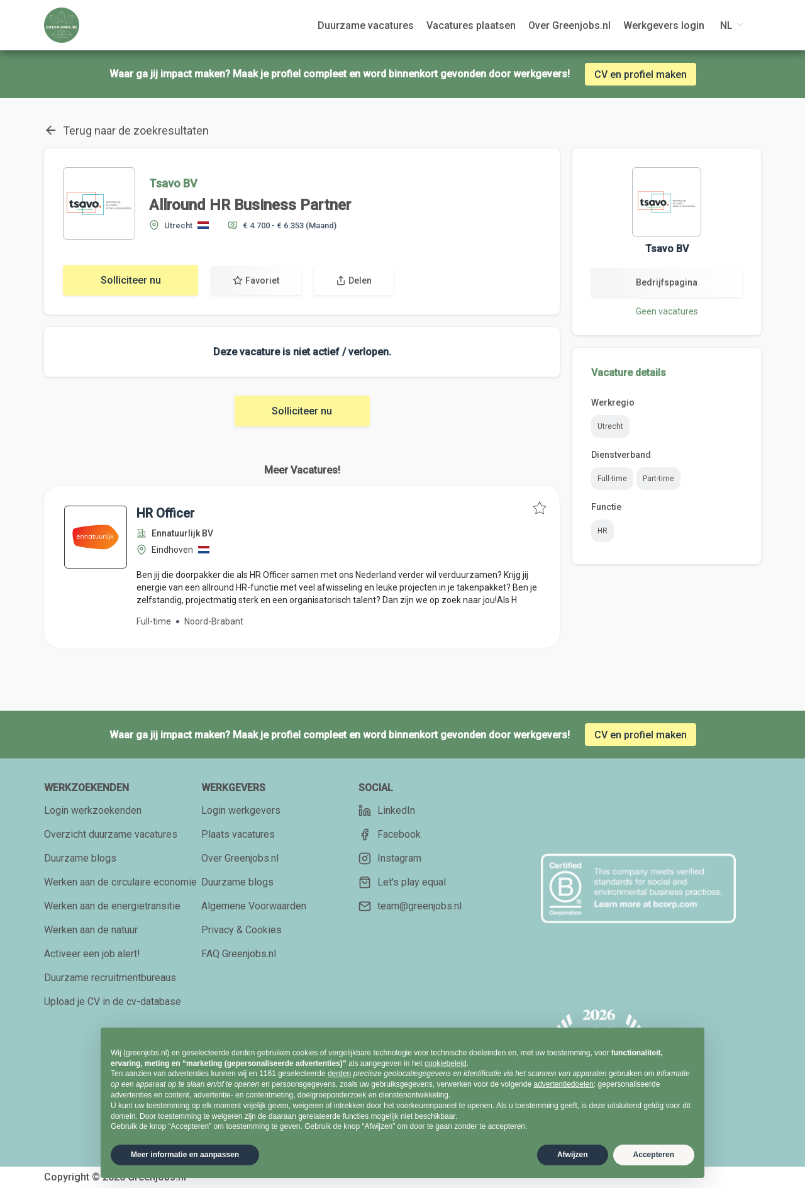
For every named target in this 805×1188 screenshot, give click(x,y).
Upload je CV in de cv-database (112, 1002)
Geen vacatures (667, 311)
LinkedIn (386, 810)
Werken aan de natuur (91, 930)
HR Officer (165, 513)
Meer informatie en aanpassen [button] (185, 1154)
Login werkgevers (240, 810)
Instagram (389, 858)
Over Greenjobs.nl (240, 858)
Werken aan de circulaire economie (120, 882)
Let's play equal (402, 882)
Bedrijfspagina (666, 282)
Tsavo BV (173, 183)
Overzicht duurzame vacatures (110, 834)
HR (602, 530)
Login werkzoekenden (93, 810)
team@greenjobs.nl (410, 906)
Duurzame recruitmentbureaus (110, 978)
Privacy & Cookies (241, 930)
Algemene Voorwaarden (253, 906)
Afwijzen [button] (572, 1154)
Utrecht (610, 426)
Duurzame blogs (80, 858)
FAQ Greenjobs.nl (238, 954)
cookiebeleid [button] (446, 1063)
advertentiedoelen (563, 1084)
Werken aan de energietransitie (112, 906)
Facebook (389, 834)
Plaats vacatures (238, 834)
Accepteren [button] (653, 1154)
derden (339, 1073)
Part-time (658, 478)
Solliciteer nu (131, 280)
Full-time (612, 478)
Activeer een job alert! (92, 954)
